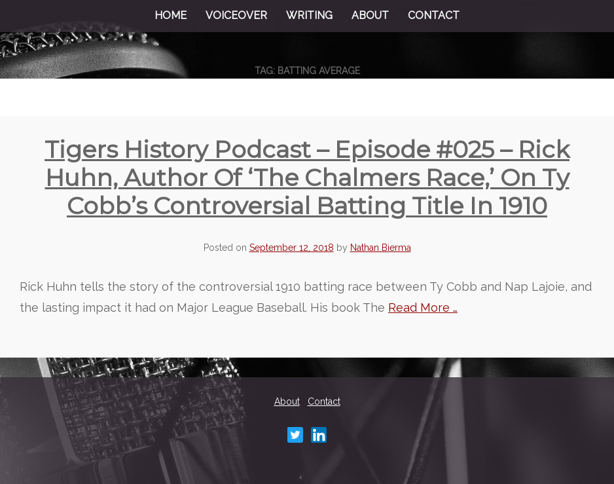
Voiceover (236, 15)
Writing (309, 15)
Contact (434, 15)
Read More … (423, 307)
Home (170, 15)
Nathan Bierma (380, 247)
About (370, 15)
